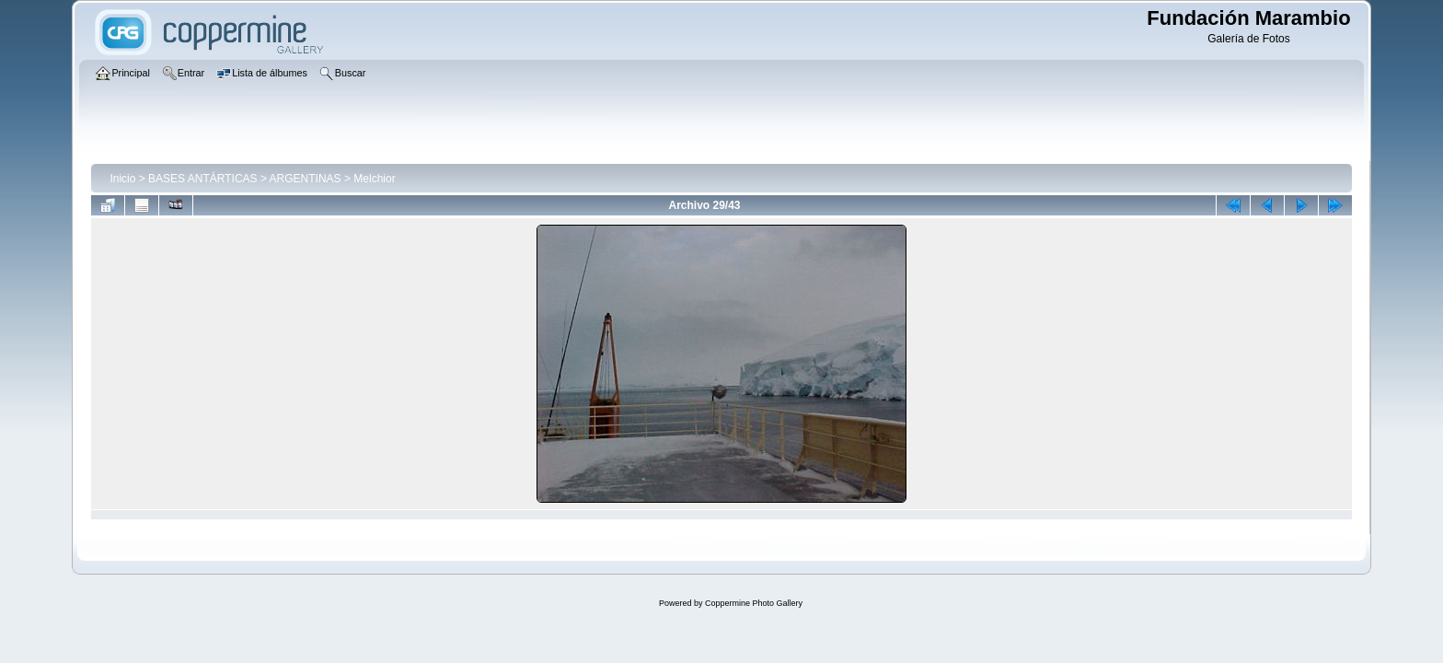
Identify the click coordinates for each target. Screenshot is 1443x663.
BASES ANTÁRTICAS (202, 178)
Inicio (122, 178)
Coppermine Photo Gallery (753, 603)
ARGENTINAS (305, 178)
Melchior (374, 178)
